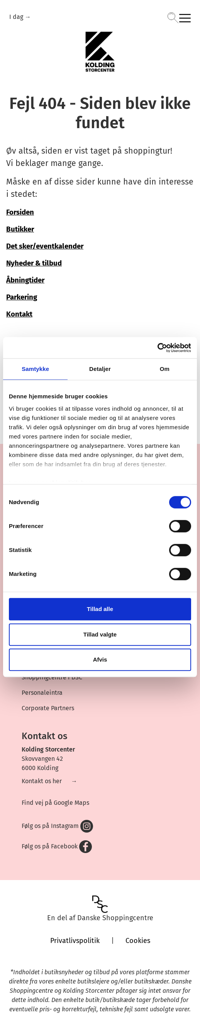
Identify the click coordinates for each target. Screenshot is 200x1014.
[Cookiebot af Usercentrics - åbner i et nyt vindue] (157, 348)
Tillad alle (100, 609)
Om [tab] (164, 369)
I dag (17, 16)
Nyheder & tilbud (34, 263)
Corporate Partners (48, 708)
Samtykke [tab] (35, 369)
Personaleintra (42, 692)
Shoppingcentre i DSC (52, 677)
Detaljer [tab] (100, 369)
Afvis (100, 659)
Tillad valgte (100, 634)
